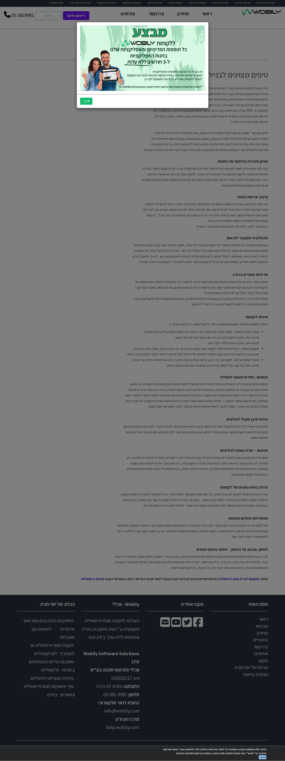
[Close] (86, 101)
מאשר (262, 757)
